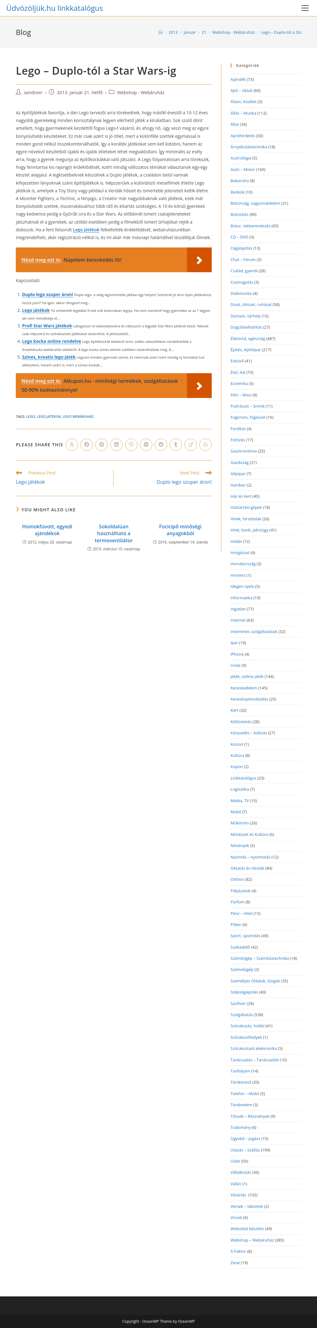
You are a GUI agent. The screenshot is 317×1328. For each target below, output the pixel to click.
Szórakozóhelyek (246, 1037)
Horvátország (243, 563)
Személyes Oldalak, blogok (255, 981)
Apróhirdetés (243, 135)
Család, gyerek (244, 270)
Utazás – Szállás (245, 1150)
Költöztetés (241, 721)
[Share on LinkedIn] (116, 445)
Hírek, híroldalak (246, 519)
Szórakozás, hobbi (247, 1026)
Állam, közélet (244, 101)
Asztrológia (241, 158)
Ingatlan (238, 609)
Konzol (237, 744)
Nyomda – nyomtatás (251, 857)
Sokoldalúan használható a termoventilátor (114, 533)
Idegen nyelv (242, 586)
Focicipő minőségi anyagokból (180, 530)
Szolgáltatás (242, 1014)
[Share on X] (72, 445)
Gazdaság (240, 462)
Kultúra (237, 755)
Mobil (236, 812)
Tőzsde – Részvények (250, 1116)
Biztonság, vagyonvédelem (255, 203)
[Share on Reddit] (161, 445)
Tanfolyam (240, 1071)
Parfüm (238, 902)
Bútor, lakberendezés (251, 226)
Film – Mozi (241, 395)
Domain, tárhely (246, 316)
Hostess (238, 575)
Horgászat (240, 552)
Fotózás (238, 440)
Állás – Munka (243, 113)
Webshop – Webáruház (252, 1240)
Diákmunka (241, 293)
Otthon (237, 879)
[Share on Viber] (131, 445)
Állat (235, 124)
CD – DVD (240, 237)
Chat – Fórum (243, 259)
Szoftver (238, 1003)
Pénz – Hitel (242, 913)
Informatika (241, 598)
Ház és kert (241, 496)
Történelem (241, 1104)
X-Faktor (238, 1251)
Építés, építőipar (246, 349)
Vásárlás (239, 1195)
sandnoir (33, 92)
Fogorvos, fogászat (248, 417)
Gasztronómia (244, 451)
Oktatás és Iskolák (247, 868)
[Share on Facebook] (86, 445)
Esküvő (237, 361)
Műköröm (240, 823)
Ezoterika (239, 383)
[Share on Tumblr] (176, 445)
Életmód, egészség (248, 338)
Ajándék (238, 79)
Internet (238, 620)
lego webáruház (78, 416)
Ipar (234, 642)
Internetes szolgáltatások (254, 631)
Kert (234, 710)
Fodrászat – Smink (248, 406)
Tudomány (241, 1127)
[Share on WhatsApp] (205, 445)
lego (30, 416)
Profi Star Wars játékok (47, 326)
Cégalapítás (241, 248)
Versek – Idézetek (247, 1206)
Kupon (237, 766)
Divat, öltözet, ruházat (251, 304)
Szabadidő (240, 947)
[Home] (160, 32)
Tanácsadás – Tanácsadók (255, 1060)
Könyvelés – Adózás (249, 733)
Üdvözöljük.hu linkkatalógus (54, 8)
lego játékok (49, 416)
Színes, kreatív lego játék (49, 357)
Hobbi (236, 541)
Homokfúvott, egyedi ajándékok (47, 530)
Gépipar (238, 473)
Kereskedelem (244, 688)
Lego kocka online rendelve (51, 341)
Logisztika (240, 789)
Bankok (238, 192)
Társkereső (241, 1082)
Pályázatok (241, 890)
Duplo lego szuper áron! (47, 294)
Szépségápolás (244, 992)
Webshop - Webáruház (140, 92)
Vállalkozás (241, 1172)
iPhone (237, 654)
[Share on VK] (146, 445)
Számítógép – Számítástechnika (260, 958)
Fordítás (238, 428)
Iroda (236, 665)
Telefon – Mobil (245, 1093)
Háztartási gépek (246, 507)
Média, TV (240, 800)
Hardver (238, 485)
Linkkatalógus (243, 778)
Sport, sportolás (245, 935)
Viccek (236, 1217)
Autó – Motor (243, 169)
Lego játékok (86, 230)
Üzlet (235, 1161)
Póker (236, 924)
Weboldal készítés (247, 1228)
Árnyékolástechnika (249, 147)
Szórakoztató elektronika (254, 1048)
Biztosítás (240, 214)
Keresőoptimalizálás (249, 699)
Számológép (242, 969)
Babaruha (240, 180)
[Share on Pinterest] (101, 445)
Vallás (236, 1183)
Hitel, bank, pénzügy (249, 530)
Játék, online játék (247, 676)
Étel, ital (238, 372)
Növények (240, 845)
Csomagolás (242, 282)
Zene (235, 1262)
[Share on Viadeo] (191, 445)
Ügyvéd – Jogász (245, 1138)
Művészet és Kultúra (249, 834)
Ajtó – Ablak (242, 90)
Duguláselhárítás (246, 327)
